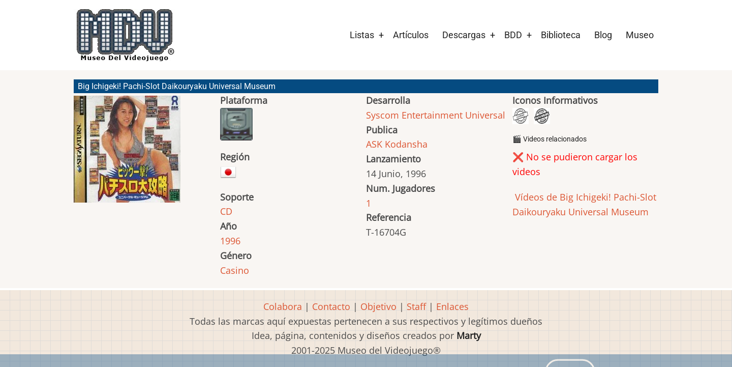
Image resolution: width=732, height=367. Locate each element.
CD (226, 211)
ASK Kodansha (397, 144)
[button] (127, 154)
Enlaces (452, 306)
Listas (362, 35)
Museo (640, 35)
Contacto (331, 306)
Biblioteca (561, 35)
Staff (416, 306)
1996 (230, 241)
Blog (603, 35)
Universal (485, 115)
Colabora (282, 306)
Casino (234, 270)
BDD (513, 35)
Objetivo (378, 306)
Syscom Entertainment (414, 115)
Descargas (463, 35)
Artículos (411, 35)
